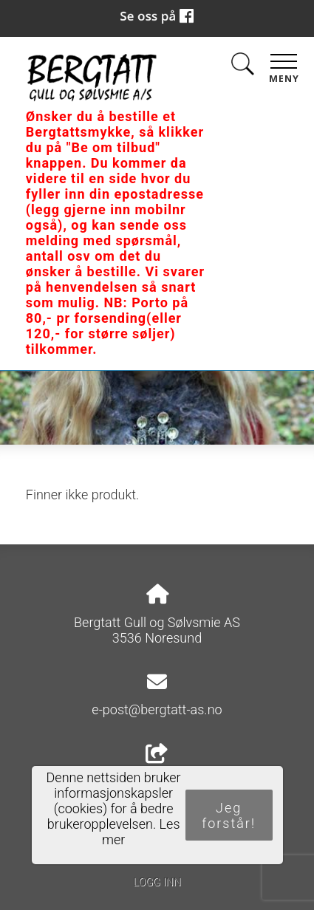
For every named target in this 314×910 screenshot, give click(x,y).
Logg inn (156, 882)
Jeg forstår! (229, 815)
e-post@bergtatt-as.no (157, 709)
